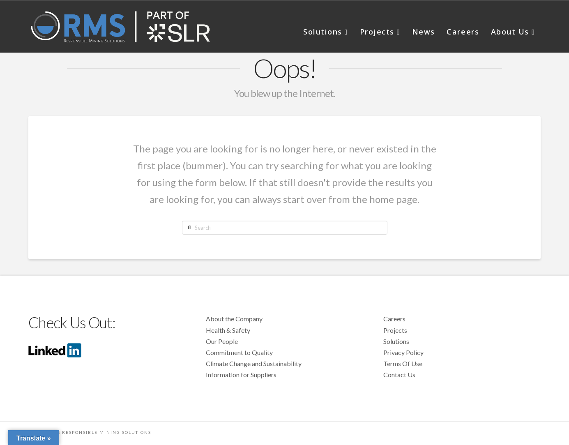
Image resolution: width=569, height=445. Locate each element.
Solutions (396, 341)
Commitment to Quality (239, 352)
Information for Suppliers (241, 374)
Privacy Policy (403, 352)
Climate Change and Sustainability (254, 363)
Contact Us (399, 374)
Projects (395, 330)
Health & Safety (228, 330)
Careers (394, 319)
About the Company (234, 319)
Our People (222, 341)
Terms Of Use (402, 363)
